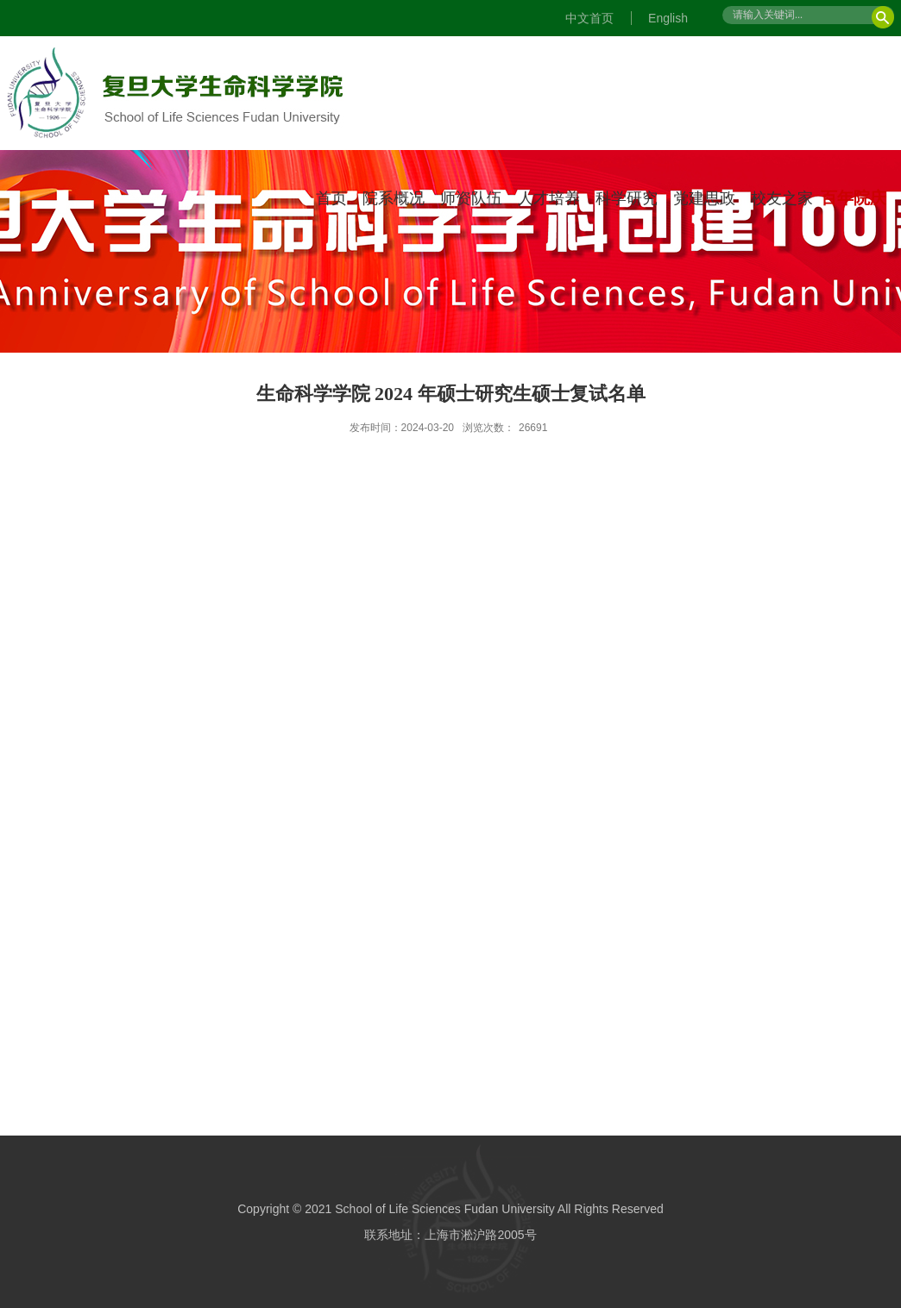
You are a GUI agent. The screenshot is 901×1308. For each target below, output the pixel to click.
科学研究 (626, 198)
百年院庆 (853, 198)
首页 (331, 198)
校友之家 (782, 198)
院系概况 (393, 198)
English (668, 18)
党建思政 (704, 198)
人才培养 (549, 198)
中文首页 (589, 18)
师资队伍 (471, 198)
